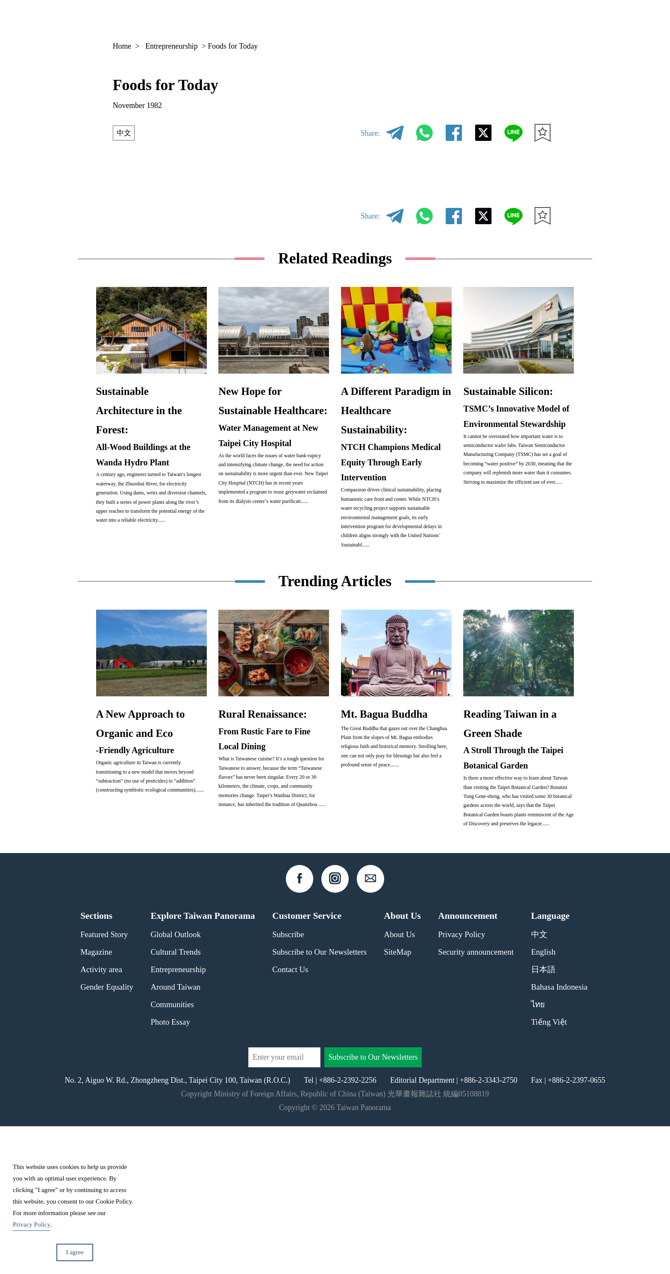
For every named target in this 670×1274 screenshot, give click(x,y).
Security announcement (476, 1099)
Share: (370, 133)
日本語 (543, 1116)
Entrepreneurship (171, 46)
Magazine (429, 19)
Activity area (101, 1116)
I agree (74, 1252)
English (543, 1099)
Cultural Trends (175, 1099)
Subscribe (288, 1081)
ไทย (538, 1151)
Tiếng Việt (549, 1169)
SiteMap (397, 1099)
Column (476, 19)
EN (523, 19)
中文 (124, 133)
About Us (399, 1081)
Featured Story (104, 1081)
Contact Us (290, 1116)
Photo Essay (170, 1169)
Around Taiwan (175, 1134)
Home (122, 46)
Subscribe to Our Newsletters (319, 1099)
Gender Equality (106, 1134)
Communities (172, 1151)
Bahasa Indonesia (559, 1134)
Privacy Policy (461, 1081)
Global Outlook (175, 1081)
